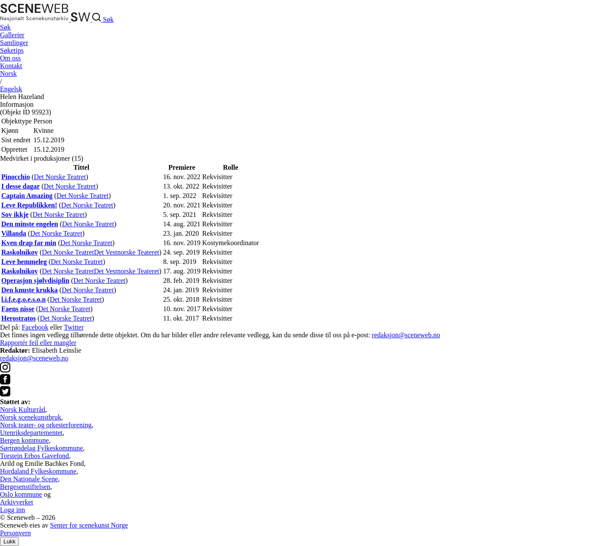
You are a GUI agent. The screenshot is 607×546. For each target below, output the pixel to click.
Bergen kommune (24, 440)
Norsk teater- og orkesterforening (45, 425)
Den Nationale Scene (29, 479)
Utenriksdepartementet (31, 432)
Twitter (74, 327)
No (8, 73)
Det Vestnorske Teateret (126, 252)
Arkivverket (16, 502)
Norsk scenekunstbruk (30, 417)
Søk (5, 27)
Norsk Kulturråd (22, 409)
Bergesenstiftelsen (25, 486)
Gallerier (12, 35)
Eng (11, 89)
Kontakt (11, 65)
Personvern (15, 533)
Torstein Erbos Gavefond (34, 455)
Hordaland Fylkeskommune (38, 471)
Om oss (10, 58)
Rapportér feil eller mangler (38, 342)
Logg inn (12, 509)
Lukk (9, 541)
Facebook (35, 327)
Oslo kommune (21, 494)
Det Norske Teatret (60, 176)
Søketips (12, 50)
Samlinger (14, 42)
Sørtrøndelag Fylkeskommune (41, 448)
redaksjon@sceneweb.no (406, 335)
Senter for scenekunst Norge (89, 525)
